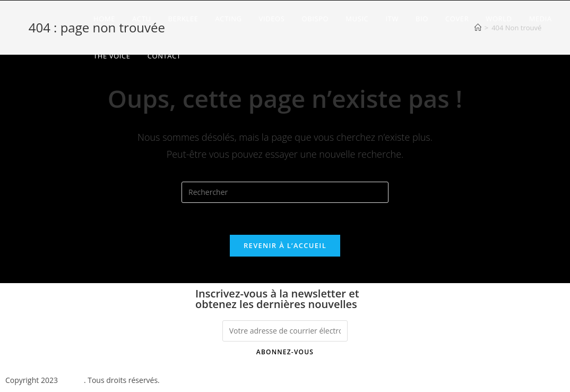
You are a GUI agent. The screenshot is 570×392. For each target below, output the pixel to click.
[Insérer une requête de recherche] (285, 192)
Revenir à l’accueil (285, 245)
